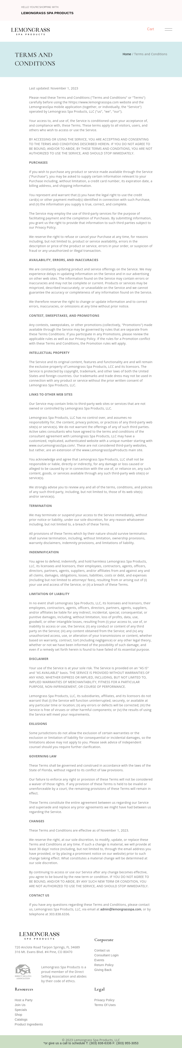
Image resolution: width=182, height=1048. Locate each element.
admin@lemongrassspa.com (120, 909)
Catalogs (21, 1019)
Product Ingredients (29, 1024)
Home (127, 54)
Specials (21, 1010)
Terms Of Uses (105, 1005)
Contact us (102, 950)
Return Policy (104, 965)
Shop (18, 1014)
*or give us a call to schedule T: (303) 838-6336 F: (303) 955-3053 (91, 1043)
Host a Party (24, 1000)
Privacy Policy (104, 1000)
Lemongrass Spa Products (47, 13)
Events (99, 960)
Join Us (20, 1005)
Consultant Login (106, 955)
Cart (150, 29)
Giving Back (103, 970)
